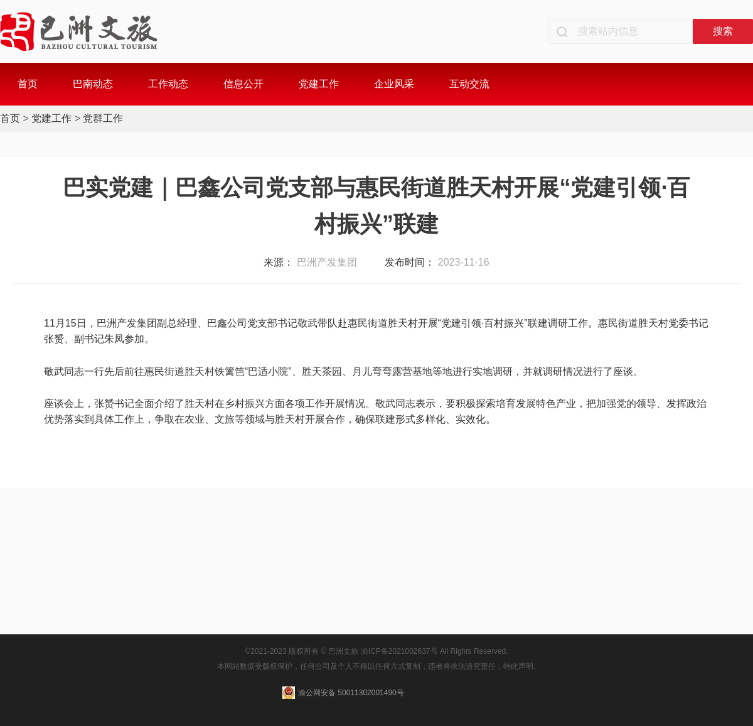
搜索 (723, 31)
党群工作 (103, 118)
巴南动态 (93, 84)
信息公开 (243, 84)
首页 (28, 84)
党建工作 (319, 84)
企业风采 (394, 84)
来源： (279, 262)
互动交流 (469, 84)
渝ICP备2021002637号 (399, 651)
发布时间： (410, 262)
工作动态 (168, 84)
